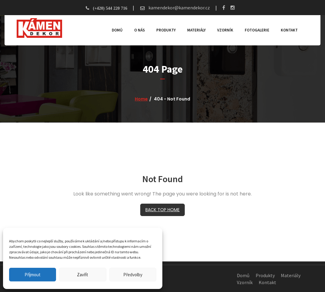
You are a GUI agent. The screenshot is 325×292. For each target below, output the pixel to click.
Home (141, 99)
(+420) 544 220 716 (110, 8)
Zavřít (82, 274)
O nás (139, 30)
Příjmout (33, 274)
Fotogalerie (257, 30)
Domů (117, 30)
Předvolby (132, 274)
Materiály (196, 30)
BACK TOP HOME (162, 210)
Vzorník (225, 30)
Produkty (166, 30)
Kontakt (289, 30)
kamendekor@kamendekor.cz (179, 8)
